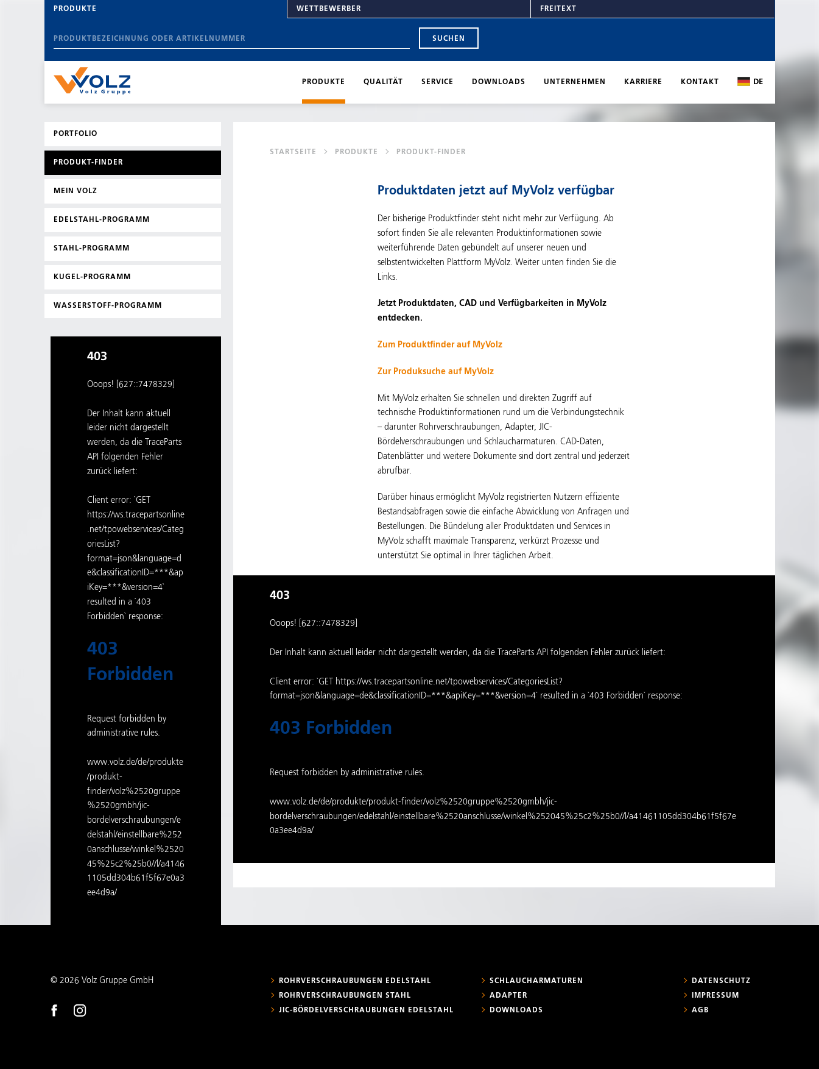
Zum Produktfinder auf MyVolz (440, 345)
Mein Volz (75, 191)
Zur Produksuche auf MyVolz (436, 372)
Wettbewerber (329, 9)
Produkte (75, 9)
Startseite (293, 152)
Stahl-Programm (92, 248)
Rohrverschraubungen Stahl (345, 996)
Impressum (715, 996)
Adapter (508, 996)
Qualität (383, 82)
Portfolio (75, 134)
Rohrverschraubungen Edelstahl (355, 981)
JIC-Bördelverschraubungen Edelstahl (366, 1010)
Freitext (558, 9)
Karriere (643, 82)
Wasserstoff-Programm (108, 306)
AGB (700, 1010)
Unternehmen (575, 82)
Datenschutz (721, 981)
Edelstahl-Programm (102, 220)
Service (437, 82)
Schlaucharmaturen (536, 981)
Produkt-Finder (88, 162)
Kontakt (700, 82)
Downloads (498, 82)
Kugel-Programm (92, 277)
